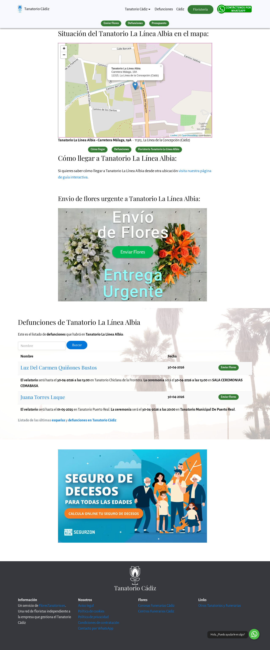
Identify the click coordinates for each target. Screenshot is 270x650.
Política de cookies (91, 611)
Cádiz (180, 9)
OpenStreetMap (190, 135)
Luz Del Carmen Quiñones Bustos (58, 367)
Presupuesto (159, 23)
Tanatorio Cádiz (36, 9)
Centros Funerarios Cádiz (156, 611)
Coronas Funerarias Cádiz (156, 606)
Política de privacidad (93, 617)
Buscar (77, 345)
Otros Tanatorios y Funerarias (219, 606)
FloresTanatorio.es (52, 606)
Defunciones (164, 9)
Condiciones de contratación (98, 623)
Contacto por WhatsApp (95, 628)
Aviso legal (86, 606)
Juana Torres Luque (42, 397)
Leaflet (173, 135)
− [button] (64, 55)
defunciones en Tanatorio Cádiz (92, 420)
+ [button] (64, 49)
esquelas (58, 420)
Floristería (200, 9)
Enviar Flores (111, 23)
